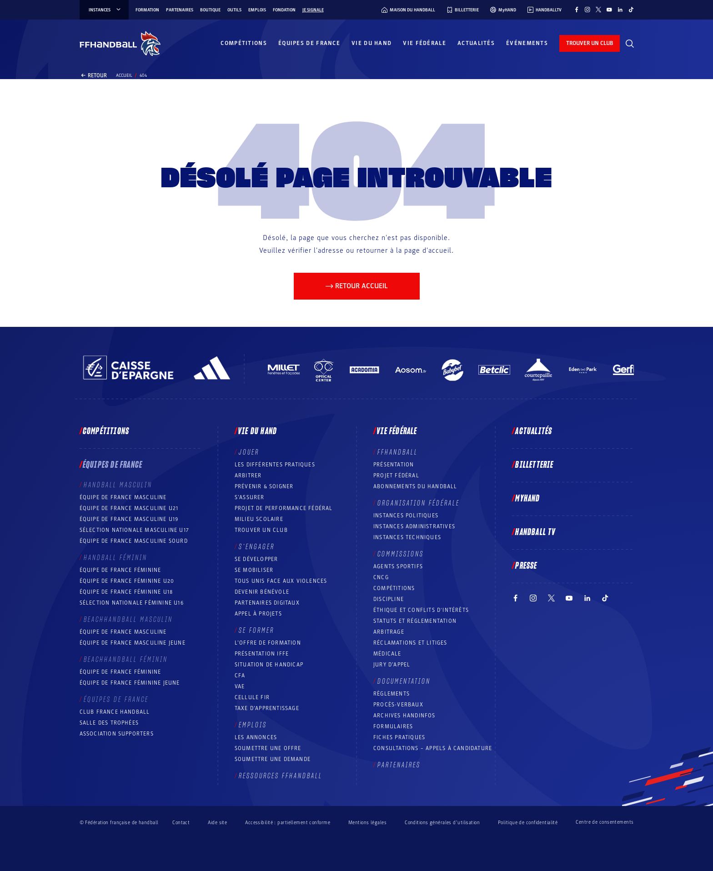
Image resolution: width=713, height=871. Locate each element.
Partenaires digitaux (267, 603)
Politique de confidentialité (527, 823)
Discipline (388, 599)
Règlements (391, 694)
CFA (240, 675)
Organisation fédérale (418, 503)
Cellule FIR (252, 697)
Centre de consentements (604, 822)
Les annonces (256, 737)
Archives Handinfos (404, 715)
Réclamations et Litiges (410, 643)
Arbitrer (248, 475)
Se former (256, 630)
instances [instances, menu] (105, 10)
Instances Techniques (407, 537)
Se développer (256, 559)
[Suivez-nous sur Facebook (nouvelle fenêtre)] (576, 9)
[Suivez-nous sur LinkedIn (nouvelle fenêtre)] (620, 9)
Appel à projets (258, 614)
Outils (234, 10)
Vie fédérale (424, 43)
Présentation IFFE (262, 654)
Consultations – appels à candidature (432, 748)
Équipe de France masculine (123, 497)
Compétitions (244, 43)
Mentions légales (367, 823)
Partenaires (179, 10)
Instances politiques (405, 515)
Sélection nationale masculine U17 (135, 530)
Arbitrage (388, 632)
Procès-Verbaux (398, 704)
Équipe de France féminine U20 (127, 581)
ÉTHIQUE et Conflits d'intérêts (421, 610)
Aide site (217, 823)
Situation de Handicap (269, 664)
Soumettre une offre (268, 748)
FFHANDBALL (397, 452)
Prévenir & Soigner (264, 486)
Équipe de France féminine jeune (130, 683)
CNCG (381, 577)
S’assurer (250, 497)
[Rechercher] (630, 44)
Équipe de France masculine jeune (133, 643)
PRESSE (526, 566)
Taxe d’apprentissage (267, 708)
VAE (240, 686)
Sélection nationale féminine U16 (132, 603)
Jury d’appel (391, 664)
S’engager (257, 547)
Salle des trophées (109, 723)
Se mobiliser (254, 570)
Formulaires (393, 726)
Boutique (210, 10)
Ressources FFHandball (280, 776)
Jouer (249, 452)
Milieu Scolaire (259, 519)
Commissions (400, 554)
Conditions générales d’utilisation (442, 823)
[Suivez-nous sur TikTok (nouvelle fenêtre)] (631, 9)
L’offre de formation (268, 643)
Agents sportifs (398, 566)
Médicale (387, 654)
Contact (181, 823)
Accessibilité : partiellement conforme (287, 823)
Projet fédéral (396, 475)
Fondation (284, 10)
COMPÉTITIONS (394, 588)
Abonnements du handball (415, 486)
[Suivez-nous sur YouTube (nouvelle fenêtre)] (609, 9)
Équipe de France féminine (120, 570)
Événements (527, 43)
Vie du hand (371, 43)
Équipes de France (309, 43)
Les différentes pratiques (275, 464)
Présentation (393, 464)
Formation (147, 10)
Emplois (257, 10)
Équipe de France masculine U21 (129, 508)
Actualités (476, 43)
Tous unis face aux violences (281, 581)
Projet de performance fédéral (284, 508)
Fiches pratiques (399, 737)
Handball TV (535, 532)
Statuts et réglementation (415, 621)
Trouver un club (261, 530)
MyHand (527, 498)
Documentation (404, 681)
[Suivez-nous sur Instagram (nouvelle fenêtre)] (587, 9)
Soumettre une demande (273, 759)
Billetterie (534, 465)
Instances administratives (414, 526)
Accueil (124, 75)
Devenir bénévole (262, 592)
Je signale (313, 10)
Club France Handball (115, 712)
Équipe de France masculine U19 (129, 519)
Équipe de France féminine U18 (126, 592)
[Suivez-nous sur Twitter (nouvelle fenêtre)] (598, 9)
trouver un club (589, 43)
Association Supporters (117, 734)
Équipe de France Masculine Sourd (134, 541)
